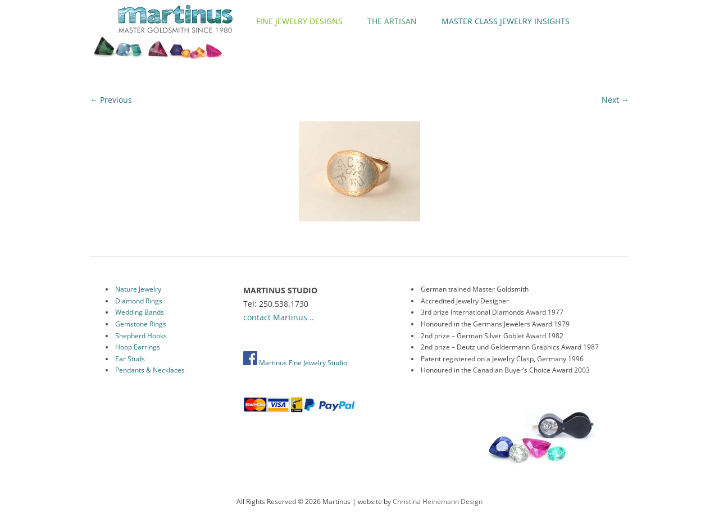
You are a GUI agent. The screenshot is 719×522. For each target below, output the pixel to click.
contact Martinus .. (278, 317)
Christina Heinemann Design (438, 501)
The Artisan (392, 21)
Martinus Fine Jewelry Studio (295, 362)
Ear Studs (130, 359)
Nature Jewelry (138, 289)
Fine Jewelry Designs (299, 21)
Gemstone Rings (140, 324)
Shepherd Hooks (141, 336)
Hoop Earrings (137, 347)
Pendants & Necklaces (150, 370)
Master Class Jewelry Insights (506, 21)
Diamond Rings (138, 301)
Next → (615, 99)
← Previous (111, 99)
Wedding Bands (139, 312)
